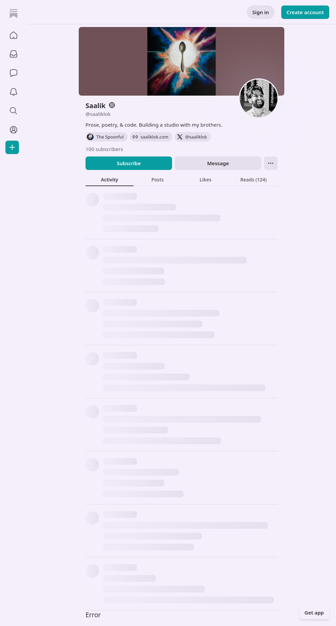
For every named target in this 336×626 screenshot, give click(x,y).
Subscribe (129, 163)
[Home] (13, 13)
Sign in (260, 12)
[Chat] (13, 73)
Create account (305, 12)
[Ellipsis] (271, 163)
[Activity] (13, 92)
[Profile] (13, 130)
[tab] (110, 179)
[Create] (12, 147)
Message (218, 163)
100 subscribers (104, 149)
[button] (13, 35)
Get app (314, 612)
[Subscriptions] (13, 54)
